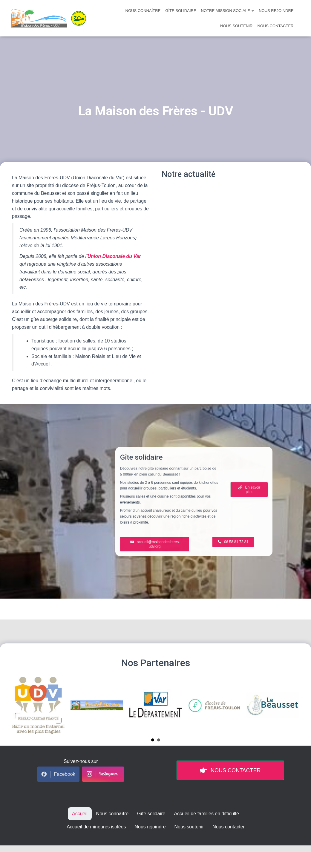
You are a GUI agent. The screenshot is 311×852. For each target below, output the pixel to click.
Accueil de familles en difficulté (206, 813)
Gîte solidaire (180, 10)
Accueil (80, 813)
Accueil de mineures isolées (96, 826)
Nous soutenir (236, 26)
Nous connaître (143, 10)
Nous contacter (275, 26)
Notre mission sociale (227, 10)
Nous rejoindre (276, 10)
